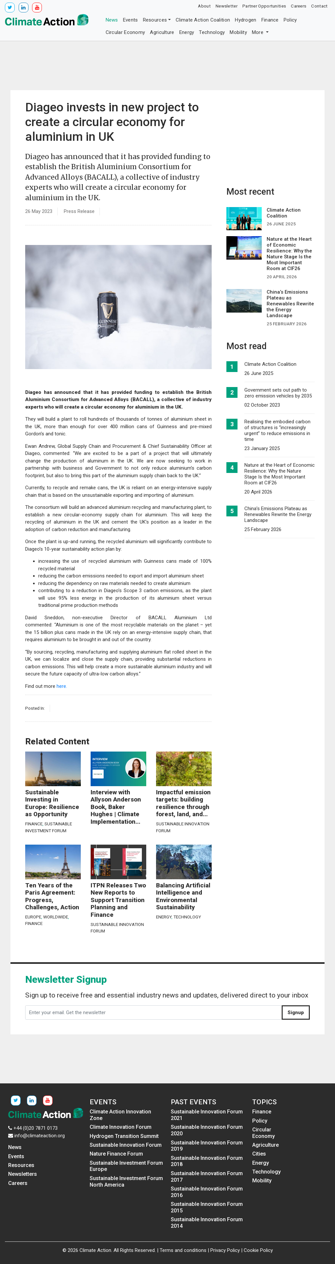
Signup (296, 1012)
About (204, 5)
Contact (319, 5)
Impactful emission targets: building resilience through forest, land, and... (183, 803)
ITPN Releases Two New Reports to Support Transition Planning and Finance (118, 900)
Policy (290, 20)
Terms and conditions (183, 1250)
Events (130, 20)
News (112, 20)
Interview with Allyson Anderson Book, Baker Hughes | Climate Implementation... (116, 807)
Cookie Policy (258, 1250)
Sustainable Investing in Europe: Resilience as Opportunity (52, 803)
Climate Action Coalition (203, 20)
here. (62, 686)
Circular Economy (125, 32)
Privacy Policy (225, 1250)
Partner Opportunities (264, 5)
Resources (155, 20)
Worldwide (55, 916)
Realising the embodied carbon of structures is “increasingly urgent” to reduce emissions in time (277, 430)
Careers (298, 5)
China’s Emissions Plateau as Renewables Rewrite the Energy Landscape (277, 514)
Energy (186, 32)
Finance (270, 20)
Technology (212, 32)
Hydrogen (245, 20)
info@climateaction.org (39, 1136)
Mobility (238, 32)
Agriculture (162, 32)
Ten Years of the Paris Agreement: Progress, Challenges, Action (52, 896)
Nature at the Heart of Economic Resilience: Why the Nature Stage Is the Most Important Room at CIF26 (279, 474)
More (258, 32)
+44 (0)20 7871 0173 (35, 1128)
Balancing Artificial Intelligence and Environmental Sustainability (183, 896)
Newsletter (227, 5)
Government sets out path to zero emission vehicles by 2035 (278, 393)
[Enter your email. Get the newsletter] (153, 1012)
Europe (33, 916)
